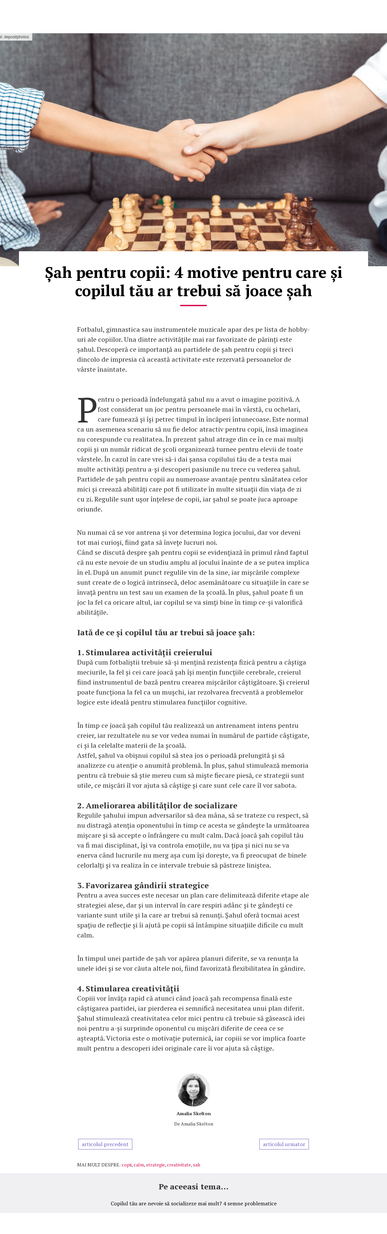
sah (196, 1164)
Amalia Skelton (194, 1113)
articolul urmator (284, 1144)
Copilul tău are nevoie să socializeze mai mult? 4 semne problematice (194, 1203)
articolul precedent (105, 1144)
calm (139, 1164)
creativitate (179, 1164)
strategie (155, 1164)
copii (127, 1164)
